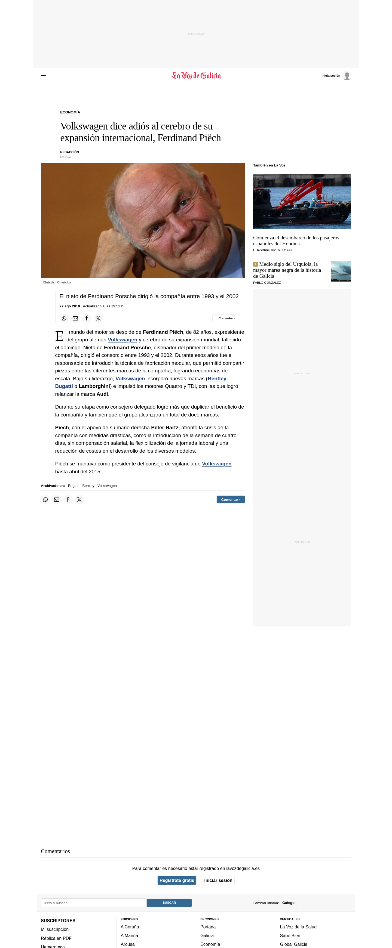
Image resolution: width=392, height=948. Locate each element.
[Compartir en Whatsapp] (64, 318)
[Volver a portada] (196, 75)
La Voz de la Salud (298, 926)
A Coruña (130, 926)
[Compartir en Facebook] (86, 318)
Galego (288, 903)
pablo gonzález (267, 282)
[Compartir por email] (75, 318)
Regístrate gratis (177, 880)
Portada (208, 926)
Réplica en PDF (56, 938)
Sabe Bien (290, 935)
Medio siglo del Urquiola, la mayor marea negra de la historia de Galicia (287, 270)
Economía (210, 944)
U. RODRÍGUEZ (264, 250)
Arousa (128, 944)
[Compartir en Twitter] (98, 318)
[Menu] (44, 75)
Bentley (217, 378)
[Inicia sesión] (336, 75)
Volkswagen (122, 339)
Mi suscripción (55, 929)
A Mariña (129, 935)
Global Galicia (293, 944)
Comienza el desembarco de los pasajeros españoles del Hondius (296, 240)
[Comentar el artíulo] (226, 318)
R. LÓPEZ (285, 250)
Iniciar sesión (218, 880)
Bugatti (64, 386)
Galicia (207, 935)
